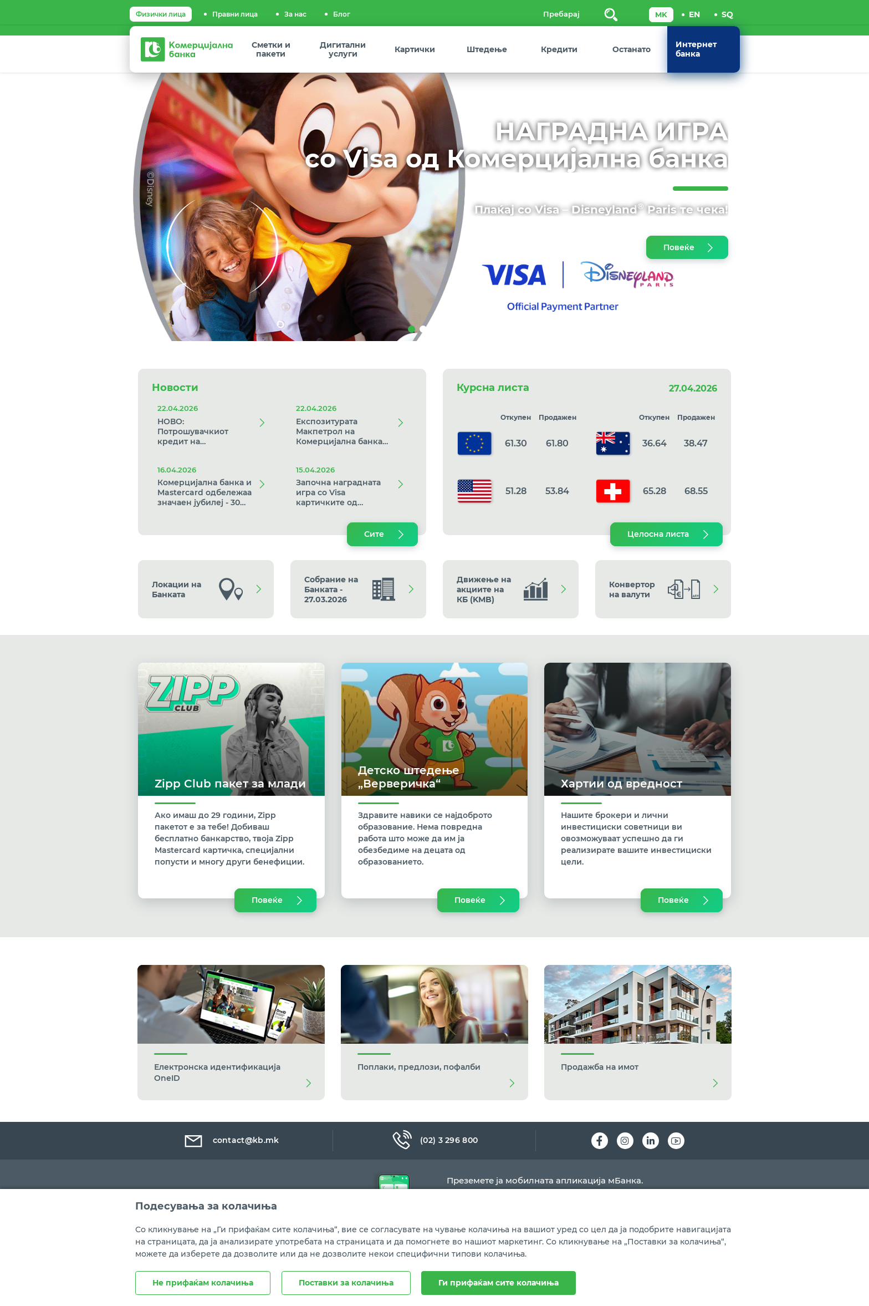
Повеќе (678, 247)
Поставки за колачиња (346, 1283)
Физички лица (161, 14)
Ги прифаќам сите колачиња (499, 1283)
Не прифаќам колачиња (202, 1283)
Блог (341, 14)
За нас (295, 14)
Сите (374, 534)
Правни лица (235, 14)
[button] (65, 188)
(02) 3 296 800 (434, 1140)
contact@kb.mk (231, 1140)
